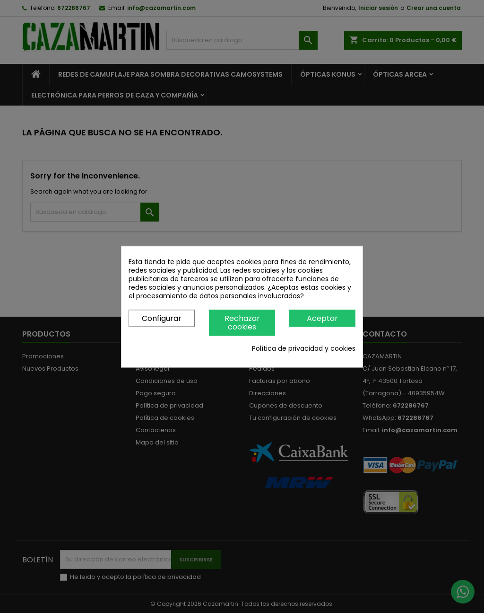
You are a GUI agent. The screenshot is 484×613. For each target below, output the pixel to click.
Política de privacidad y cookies (303, 348)
